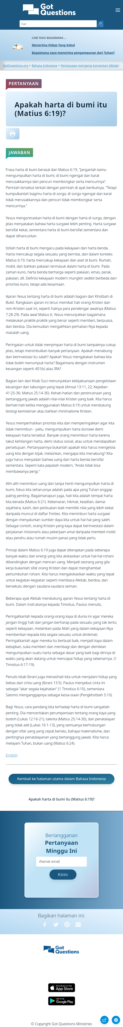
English (12, 755)
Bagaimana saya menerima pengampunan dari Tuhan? (73, 53)
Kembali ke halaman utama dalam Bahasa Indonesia (61, 778)
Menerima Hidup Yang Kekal (53, 45)
